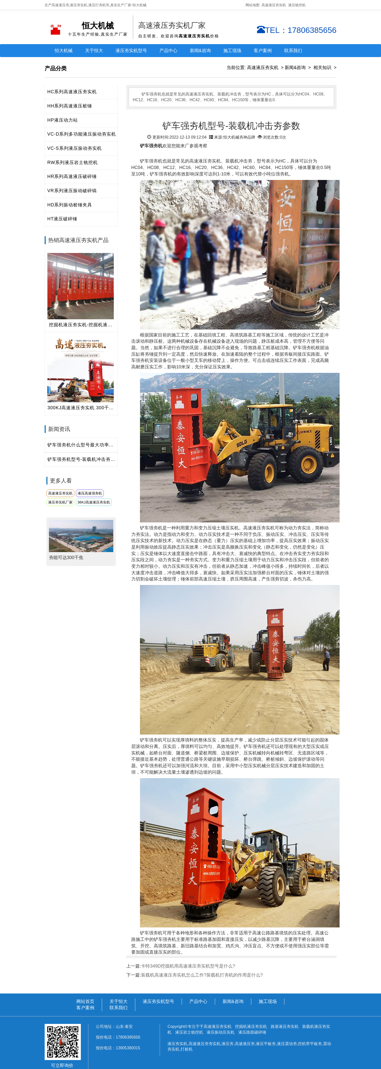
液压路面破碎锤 (252, 1032)
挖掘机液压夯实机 (251, 1026)
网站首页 (85, 1001)
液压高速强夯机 (90, 493)
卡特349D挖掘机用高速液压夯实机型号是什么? (188, 966)
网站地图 (252, 5)
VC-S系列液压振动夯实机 (74, 148)
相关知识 (322, 67)
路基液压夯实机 (285, 1026)
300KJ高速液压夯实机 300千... (80, 407)
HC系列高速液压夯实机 (72, 91)
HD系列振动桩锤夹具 (69, 204)
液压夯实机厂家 (60, 502)
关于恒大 (94, 50)
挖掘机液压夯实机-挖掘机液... (80, 324)
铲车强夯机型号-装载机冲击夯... (81, 459)
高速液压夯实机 (273, 5)
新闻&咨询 (295, 67)
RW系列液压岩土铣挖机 (72, 162)
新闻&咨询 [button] (200, 50)
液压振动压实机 (221, 1032)
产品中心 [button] (168, 50)
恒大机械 (64, 50)
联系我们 (293, 50)
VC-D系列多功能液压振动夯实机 (81, 134)
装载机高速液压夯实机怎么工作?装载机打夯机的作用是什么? (202, 975)
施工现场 (232, 50)
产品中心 (198, 1001)
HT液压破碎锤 (62, 218)
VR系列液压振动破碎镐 (72, 190)
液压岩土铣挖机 (189, 1032)
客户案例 (263, 50)
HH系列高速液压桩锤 (69, 105)
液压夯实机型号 (131, 50)
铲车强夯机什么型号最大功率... (80, 444)
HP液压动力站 (62, 120)
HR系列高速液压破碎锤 (72, 176)
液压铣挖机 (297, 5)
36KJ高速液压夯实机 (94, 502)
